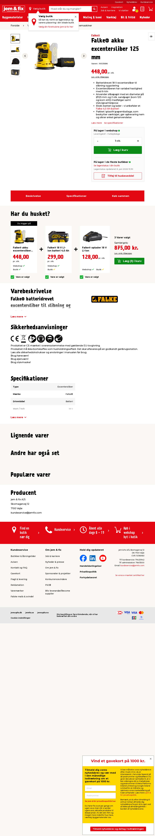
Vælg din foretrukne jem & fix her (56, 27)
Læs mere (96, 123)
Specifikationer (76, 196)
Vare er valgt (23, 277)
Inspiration (117, 7)
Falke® (95, 35)
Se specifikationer (113, 123)
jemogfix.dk (16, 816)
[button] (75, 504)
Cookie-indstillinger (20, 822)
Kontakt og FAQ (19, 771)
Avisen (104, 7)
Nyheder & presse (54, 766)
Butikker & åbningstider (23, 760)
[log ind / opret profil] (134, 9)
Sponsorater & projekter (57, 777)
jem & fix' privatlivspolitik (135, 794)
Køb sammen (120, 196)
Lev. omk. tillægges (100, 77)
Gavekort (119, 2)
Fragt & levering (19, 783)
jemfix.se (29, 816)
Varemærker (17, 794)
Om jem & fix (51, 771)
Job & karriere (108, 10)
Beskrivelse (33, 196)
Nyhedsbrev (132, 2)
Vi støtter (123, 10)
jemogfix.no (43, 816)
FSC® (48, 789)
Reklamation (17, 789)
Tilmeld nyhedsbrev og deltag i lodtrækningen (118, 829)
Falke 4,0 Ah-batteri (107, 108)
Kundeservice (147, 2)
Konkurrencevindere (56, 783)
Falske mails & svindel (22, 800)
